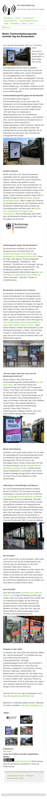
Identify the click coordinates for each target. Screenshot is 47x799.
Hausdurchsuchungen (11, 254)
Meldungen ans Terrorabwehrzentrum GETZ (20, 256)
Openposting (8, 18)
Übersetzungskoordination (29, 21)
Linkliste (24, 23)
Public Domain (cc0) (22, 761)
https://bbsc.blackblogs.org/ (32, 705)
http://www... (8, 751)
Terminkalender (28, 18)
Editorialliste (14, 23)
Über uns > (6, 27)
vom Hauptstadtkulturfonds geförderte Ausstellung (22, 497)
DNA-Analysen (27, 254)
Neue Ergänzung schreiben (15, 775)
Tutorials (18, 18)
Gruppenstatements (10, 21)
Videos (6, 23)
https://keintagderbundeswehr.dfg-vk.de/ (18, 696)
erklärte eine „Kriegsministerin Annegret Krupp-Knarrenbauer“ (21, 211)
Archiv (31, 23)
